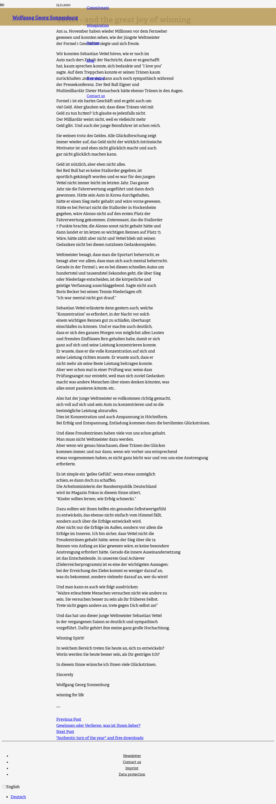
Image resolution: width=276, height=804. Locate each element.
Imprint (132, 768)
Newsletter (132, 756)
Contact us (132, 762)
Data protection (132, 774)
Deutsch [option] (18, 797)
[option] (142, 797)
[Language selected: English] (138, 792)
